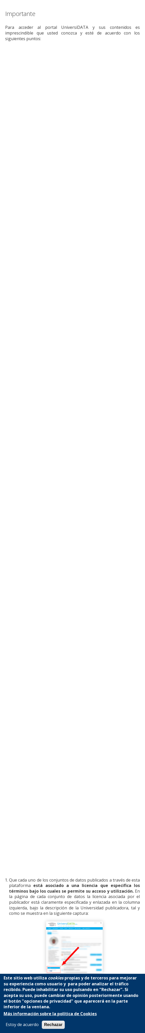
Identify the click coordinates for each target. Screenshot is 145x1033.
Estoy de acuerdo (22, 1024)
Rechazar (53, 1024)
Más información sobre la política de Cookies (50, 1014)
